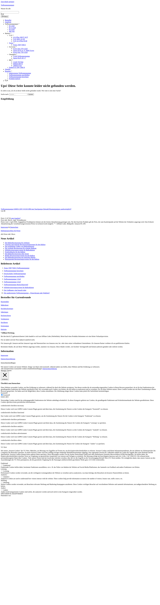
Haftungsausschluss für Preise (10, 231)
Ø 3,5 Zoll (12, 28)
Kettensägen (5, 326)
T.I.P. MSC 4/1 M (19, 39)
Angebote (8, 22)
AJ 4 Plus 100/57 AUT (20, 37)
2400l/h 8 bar (17, 65)
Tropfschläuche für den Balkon (15, 252)
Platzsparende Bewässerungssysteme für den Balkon (22, 259)
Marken (8, 33)
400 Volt (11, 31)
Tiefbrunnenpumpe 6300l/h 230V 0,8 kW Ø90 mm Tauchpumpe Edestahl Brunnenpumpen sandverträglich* (36, 209)
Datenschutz (14, 227)
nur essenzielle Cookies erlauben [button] (22, 369)
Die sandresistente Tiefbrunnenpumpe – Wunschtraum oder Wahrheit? (27, 293)
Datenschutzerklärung (8, 359)
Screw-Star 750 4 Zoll (20, 52)
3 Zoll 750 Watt (18, 62)
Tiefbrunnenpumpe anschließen (19, 75)
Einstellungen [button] (37, 369)
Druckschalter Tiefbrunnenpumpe (15, 274)
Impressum (4, 227)
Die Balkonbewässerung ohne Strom (17, 254)
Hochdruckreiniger (7, 308)
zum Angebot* (16, 218)
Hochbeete (4, 322)
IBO (11, 60)
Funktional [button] (4, 463)
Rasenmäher (5, 302)
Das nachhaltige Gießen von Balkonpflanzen (19, 246)
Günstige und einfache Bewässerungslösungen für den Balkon (25, 244)
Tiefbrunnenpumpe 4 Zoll (12, 282)
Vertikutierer (5, 319)
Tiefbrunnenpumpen (7, 5)
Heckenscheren (6, 315)
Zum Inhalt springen (7, 2)
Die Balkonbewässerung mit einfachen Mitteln (20, 257)
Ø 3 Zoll (11, 26)
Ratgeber (8, 71)
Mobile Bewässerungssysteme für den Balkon (20, 255)
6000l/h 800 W (18, 64)
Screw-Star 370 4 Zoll (20, 49)
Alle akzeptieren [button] (6, 369)
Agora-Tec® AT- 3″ (19, 58)
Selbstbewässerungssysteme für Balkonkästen (20, 250)
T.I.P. (11, 35)
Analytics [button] (4, 475)
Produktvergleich (14, 79)
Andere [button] (3, 488)
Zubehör (7, 69)
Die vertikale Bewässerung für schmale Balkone (20, 248)
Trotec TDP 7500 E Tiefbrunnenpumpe (16, 268)
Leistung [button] (4, 469)
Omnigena (13, 54)
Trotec (12, 43)
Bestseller (8, 20)
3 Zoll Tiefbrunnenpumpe (21, 56)
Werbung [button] (4, 480)
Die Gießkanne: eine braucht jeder (15, 290)
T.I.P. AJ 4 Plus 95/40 (20, 41)
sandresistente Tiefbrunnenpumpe (20, 73)
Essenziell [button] (4, 393)
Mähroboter (5, 305)
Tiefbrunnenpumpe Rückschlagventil (16, 285)
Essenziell (6, 395)
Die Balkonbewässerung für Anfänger (17, 243)
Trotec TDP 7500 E (19, 45)
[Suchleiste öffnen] (2, 14)
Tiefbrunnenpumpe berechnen (19, 77)
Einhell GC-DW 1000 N (17, 67)
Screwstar (13, 47)
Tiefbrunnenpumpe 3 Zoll (12, 279)
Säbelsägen (4, 312)
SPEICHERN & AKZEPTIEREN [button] (12, 494)
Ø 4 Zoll (11, 29)
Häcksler (4, 329)
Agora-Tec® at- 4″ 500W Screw (23, 50)
